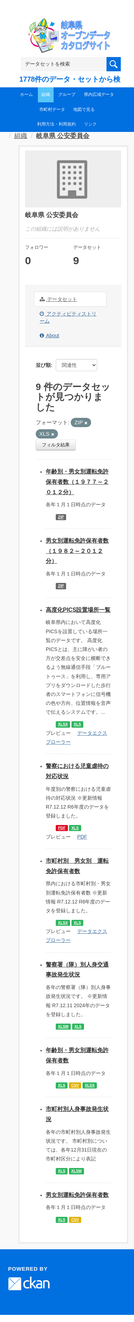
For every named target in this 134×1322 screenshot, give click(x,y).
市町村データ (52, 109)
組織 (45, 94)
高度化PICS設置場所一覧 (78, 610)
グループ (66, 94)
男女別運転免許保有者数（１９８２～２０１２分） (77, 551)
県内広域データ (99, 94)
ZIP (61, 517)
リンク (90, 124)
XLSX (63, 724)
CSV (75, 1085)
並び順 (43, 365)
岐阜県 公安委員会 (62, 135)
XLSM (63, 1026)
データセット (58, 299)
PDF (61, 828)
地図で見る (84, 109)
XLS (77, 724)
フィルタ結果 (56, 444)
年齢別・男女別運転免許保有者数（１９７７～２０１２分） (77, 481)
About (49, 335)
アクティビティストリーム (68, 317)
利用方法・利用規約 (56, 124)
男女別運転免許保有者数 (77, 1195)
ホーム (26, 94)
